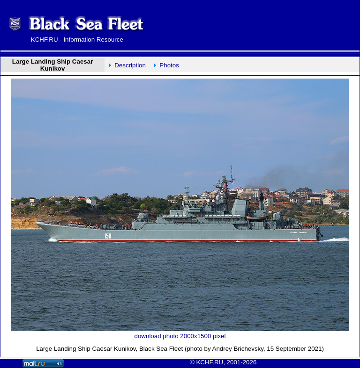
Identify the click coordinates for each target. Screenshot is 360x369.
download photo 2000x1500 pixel (180, 336)
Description (130, 65)
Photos (169, 65)
